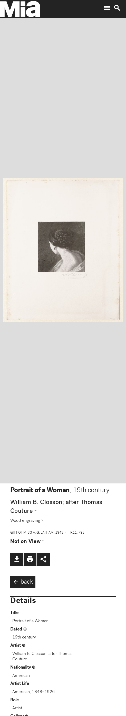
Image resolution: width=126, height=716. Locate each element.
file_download (17, 559)
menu (107, 8)
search (117, 8)
